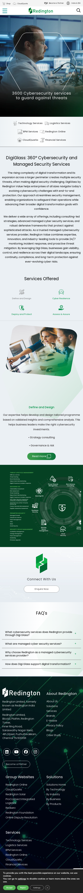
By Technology (55, 789)
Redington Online (52, 131)
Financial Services (53, 140)
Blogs (49, 730)
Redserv (11, 808)
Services (51, 711)
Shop (8, 3)
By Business (53, 799)
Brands (50, 716)
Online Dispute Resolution (21, 817)
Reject (23, 888)
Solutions (52, 706)
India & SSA (76, 3)
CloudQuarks (22, 3)
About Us (52, 701)
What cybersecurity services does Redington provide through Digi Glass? (38, 633)
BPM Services (28, 131)
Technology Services (28, 123)
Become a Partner (56, 3)
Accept (9, 888)
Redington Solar (16, 794)
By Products (53, 804)
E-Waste (51, 721)
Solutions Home (56, 785)
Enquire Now (42, 589)
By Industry (53, 794)
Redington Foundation (20, 813)
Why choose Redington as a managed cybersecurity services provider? (38, 653)
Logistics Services (57, 123)
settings (22, 879)
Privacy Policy (54, 725)
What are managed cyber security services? (33, 644)
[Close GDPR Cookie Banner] (48, 887)
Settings (38, 888)
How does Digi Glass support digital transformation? (38, 664)
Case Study (53, 735)
